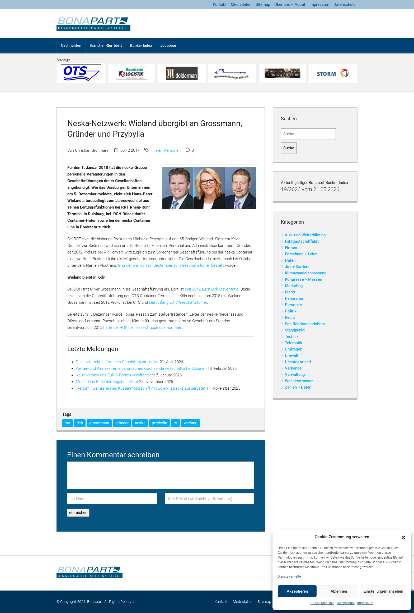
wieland (190, 423)
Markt (290, 292)
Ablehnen (339, 591)
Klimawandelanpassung (306, 273)
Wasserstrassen (299, 381)
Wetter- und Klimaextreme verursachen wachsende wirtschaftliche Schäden (141, 368)
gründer (122, 423)
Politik (291, 311)
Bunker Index (141, 45)
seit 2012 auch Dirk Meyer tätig (211, 289)
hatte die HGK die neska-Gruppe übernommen (142, 327)
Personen (172, 150)
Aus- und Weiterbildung (305, 235)
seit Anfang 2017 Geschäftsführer (178, 302)
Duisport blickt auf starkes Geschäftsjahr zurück (117, 361)
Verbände (293, 368)
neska (140, 423)
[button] (403, 537)
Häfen (290, 260)
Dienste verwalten (290, 576)
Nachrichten (71, 45)
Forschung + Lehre (301, 254)
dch (80, 423)
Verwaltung (295, 374)
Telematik (293, 342)
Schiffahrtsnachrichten (305, 323)
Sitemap (263, 4)
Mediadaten (241, 4)
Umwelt (291, 355)
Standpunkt (295, 330)
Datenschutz (346, 603)
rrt (175, 423)
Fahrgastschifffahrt (302, 241)
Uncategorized (298, 361)
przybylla (159, 423)
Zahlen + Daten (298, 387)
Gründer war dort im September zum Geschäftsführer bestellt (171, 265)
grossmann (99, 423)
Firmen (156, 150)
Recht (290, 317)
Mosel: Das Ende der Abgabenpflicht (107, 381)
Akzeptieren (297, 591)
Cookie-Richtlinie (322, 603)
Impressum (365, 603)
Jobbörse (168, 45)
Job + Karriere (297, 266)
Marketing (294, 285)
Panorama (294, 298)
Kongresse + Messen (303, 279)
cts (67, 423)
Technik (292, 336)
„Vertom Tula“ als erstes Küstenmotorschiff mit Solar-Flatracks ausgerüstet (140, 388)
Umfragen (293, 349)
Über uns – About (289, 4)
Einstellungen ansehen (383, 591)
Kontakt (220, 4)
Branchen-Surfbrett (106, 45)
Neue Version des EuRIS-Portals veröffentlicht (115, 375)
